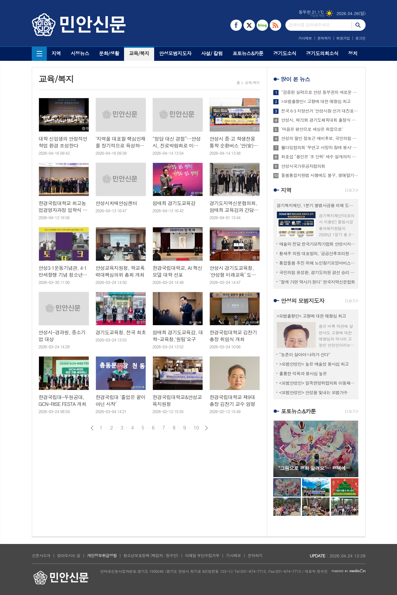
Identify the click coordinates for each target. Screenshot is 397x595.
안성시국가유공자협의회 (303, 166)
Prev (281, 448)
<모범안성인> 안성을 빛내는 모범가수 (313, 392)
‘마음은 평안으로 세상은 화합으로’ (312, 129)
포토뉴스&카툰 (247, 53)
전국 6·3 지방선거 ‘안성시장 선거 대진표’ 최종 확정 (319, 111)
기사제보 (305, 38)
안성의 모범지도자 (302, 301)
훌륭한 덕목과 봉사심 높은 (303, 373)
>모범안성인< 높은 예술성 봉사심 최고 (314, 364)
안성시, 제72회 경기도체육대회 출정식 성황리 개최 (319, 120)
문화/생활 (109, 53)
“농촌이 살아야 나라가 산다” (304, 354)
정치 (352, 53)
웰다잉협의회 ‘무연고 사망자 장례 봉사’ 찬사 (319, 147)
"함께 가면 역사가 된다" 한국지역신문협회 (317, 282)
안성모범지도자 (175, 53)
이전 (92, 428)
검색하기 (359, 25)
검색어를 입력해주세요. (310, 25)
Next (350, 448)
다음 (206, 428)
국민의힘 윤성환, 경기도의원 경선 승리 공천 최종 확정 (317, 272)
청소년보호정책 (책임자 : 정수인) (150, 555)
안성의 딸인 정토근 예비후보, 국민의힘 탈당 (319, 138)
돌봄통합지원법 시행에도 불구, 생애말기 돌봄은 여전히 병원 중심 (319, 175)
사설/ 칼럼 (212, 53)
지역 (56, 53)
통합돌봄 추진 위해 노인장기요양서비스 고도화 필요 (317, 263)
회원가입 (343, 38)
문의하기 (324, 38)
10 (196, 427)
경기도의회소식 (322, 53)
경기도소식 (285, 53)
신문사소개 (41, 555)
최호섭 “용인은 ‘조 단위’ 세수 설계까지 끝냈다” (319, 157)
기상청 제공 (317, 15)
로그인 (360, 38)
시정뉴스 (80, 53)
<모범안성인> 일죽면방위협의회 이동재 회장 (317, 383)
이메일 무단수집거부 (202, 555)
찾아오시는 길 (68, 555)
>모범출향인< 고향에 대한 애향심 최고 (316, 101)
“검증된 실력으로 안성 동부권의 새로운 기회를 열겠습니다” (319, 92)
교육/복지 (139, 53)
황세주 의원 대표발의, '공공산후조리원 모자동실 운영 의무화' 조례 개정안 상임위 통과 (317, 253)
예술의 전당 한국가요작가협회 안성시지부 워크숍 (317, 244)
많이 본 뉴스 (295, 79)
